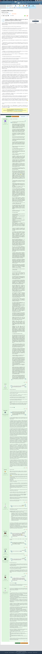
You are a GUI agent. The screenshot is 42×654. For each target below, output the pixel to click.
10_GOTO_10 (5, 558)
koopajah (9, 14)
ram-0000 (5, 550)
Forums (4, 0)
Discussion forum (35, 21)
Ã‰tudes (25, 0)
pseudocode (5, 120)
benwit (5, 385)
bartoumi (5, 471)
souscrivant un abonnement (18, 110)
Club (31, 0)
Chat (15, 0)
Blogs (12, 0)
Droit (28, 0)
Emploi (22, 0)
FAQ (10, 0)
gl (5, 505)
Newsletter (18, 0)
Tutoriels (7, 0)
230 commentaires (14, 14)
